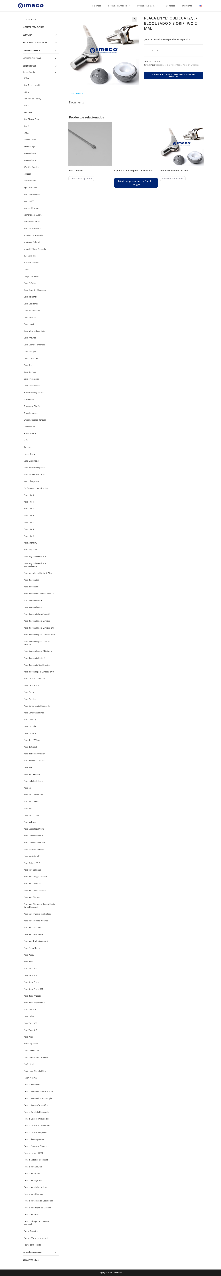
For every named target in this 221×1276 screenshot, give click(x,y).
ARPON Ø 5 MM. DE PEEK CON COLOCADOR (133, 170)
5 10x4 (26, 78)
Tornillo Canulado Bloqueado (36, 1112)
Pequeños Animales (32, 1252)
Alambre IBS (29, 201)
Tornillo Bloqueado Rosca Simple (38, 1098)
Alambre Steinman (32, 221)
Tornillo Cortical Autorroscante (37, 1125)
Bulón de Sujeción (31, 262)
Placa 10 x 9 (29, 536)
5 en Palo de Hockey (32, 98)
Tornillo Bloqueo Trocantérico (36, 1105)
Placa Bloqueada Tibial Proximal (37, 665)
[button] (134, 19)
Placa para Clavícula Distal (35, 890)
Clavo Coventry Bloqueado (35, 290)
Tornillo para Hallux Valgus (35, 1187)
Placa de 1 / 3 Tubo (32, 740)
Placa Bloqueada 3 (31, 580)
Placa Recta (28, 961)
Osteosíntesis (161, 64)
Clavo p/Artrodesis (31, 358)
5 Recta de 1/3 (30, 153)
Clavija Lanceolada (31, 276)
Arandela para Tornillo (33, 235)
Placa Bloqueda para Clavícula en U (39, 671)
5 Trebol (27, 174)
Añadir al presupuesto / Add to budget (173, 75)
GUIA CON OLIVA (75, 170)
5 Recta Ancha (30, 139)
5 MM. (26, 133)
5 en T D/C (28, 112)
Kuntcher (27, 447)
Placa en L (28, 767)
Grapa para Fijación (32, 406)
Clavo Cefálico (30, 283)
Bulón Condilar (30, 256)
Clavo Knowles (30, 337)
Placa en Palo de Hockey (34, 781)
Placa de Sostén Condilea (34, 760)
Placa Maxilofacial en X (33, 835)
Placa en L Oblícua (190, 64)
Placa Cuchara (30, 733)
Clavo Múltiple (30, 351)
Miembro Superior (32, 58)
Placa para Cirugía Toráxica (35, 876)
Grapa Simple (29, 426)
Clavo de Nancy (30, 296)
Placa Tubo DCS (30, 1023)
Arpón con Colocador (33, 242)
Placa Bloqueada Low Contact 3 (37, 614)
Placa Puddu (29, 955)
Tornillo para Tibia (31, 1214)
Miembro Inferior (31, 50)
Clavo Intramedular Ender (35, 331)
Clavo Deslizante (31, 303)
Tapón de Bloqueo (31, 1050)
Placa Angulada (30, 549)
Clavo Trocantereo (31, 379)
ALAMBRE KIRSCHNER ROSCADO (174, 170)
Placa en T (28, 788)
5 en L (26, 92)
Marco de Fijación (31, 481)
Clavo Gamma (30, 317)
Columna (27, 35)
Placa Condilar (30, 699)
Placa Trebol (29, 1016)
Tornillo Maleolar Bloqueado (36, 1159)
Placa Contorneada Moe (34, 712)
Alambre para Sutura (33, 27)
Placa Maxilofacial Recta (34, 849)
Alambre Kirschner (32, 208)
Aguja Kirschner (30, 187)
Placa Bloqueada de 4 (33, 607)
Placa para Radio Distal (33, 934)
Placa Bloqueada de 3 (33, 600)
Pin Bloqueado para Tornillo (36, 488)
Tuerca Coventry (31, 1231)
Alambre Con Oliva (32, 194)
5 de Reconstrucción (32, 85)
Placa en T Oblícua (31, 801)
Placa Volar (28, 1037)
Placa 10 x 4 (29, 502)
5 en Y (26, 126)
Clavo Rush (28, 365)
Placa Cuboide (30, 726)
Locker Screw (29, 454)
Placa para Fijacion (31, 897)
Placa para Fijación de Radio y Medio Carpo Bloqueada (39, 905)
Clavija (26, 269)
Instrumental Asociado (35, 42)
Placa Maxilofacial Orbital (34, 842)
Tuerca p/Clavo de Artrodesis (36, 1238)
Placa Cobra (29, 692)
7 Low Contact (30, 180)
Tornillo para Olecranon (34, 1194)
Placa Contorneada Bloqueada (37, 706)
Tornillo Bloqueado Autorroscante (38, 1091)
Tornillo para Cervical (33, 1166)
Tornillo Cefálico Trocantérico (36, 1119)
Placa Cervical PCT (31, 685)
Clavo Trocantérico (32, 385)
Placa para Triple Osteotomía (36, 941)
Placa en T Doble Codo (33, 794)
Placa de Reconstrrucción (34, 753)
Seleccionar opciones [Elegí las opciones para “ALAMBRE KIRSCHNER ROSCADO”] (173, 178)
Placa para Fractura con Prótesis (37, 914)
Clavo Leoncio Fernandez (34, 344)
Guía (26, 440)
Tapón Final (29, 1064)
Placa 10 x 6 (29, 515)
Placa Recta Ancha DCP (33, 989)
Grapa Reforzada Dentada (35, 420)
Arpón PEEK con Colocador (35, 249)
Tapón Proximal (30, 1078)
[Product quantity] (152, 50)
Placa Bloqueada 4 (31, 586)
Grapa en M (29, 399)
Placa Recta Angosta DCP (34, 1002)
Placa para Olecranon (33, 927)
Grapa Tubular (30, 433)
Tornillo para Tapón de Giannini (37, 1207)
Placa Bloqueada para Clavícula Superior (37, 643)
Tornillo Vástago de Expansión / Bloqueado (37, 1223)
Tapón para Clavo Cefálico (35, 1071)
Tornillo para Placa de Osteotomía (38, 1200)
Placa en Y (28, 808)
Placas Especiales (31, 1043)
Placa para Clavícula (32, 883)
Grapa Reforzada (31, 413)
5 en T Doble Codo (31, 119)
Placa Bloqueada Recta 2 (34, 658)
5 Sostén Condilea (31, 167)
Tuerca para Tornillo (32, 1245)
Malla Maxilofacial (31, 461)
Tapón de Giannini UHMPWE (36, 1057)
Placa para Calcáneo (32, 870)
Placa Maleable (30, 822)
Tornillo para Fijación (33, 1180)
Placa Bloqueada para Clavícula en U (39, 634)
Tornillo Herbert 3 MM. (33, 1153)
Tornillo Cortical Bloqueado (35, 1132)
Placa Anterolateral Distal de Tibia (38, 573)
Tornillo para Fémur (32, 1173)
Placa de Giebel (30, 747)
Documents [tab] (77, 93)
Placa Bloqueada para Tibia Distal (38, 651)
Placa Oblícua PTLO (32, 863)
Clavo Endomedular (32, 310)
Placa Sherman (30, 1009)
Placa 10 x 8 (29, 529)
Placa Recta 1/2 (30, 968)
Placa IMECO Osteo (32, 815)
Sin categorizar (31, 1260)
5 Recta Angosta (30, 146)
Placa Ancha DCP (31, 543)
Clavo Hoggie (29, 324)
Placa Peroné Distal (32, 948)
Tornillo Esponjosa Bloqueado (36, 1146)
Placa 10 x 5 (29, 508)
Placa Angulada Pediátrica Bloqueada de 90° (35, 565)
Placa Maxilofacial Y (32, 856)
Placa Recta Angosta (32, 996)
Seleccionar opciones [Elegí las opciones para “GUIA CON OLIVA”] (81, 178)
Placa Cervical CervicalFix (34, 678)
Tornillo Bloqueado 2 (32, 1084)
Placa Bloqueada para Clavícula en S (39, 628)
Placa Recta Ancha (31, 982)
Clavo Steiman (30, 372)
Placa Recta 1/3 (30, 975)
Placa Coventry (30, 719)
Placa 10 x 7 (29, 522)
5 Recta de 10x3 (30, 160)
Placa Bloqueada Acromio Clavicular (39, 593)
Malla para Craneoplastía (34, 467)
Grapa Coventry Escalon (34, 392)
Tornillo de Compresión (34, 1139)
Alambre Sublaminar (32, 228)
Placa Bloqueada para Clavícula (37, 621)
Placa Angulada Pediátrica (35, 556)
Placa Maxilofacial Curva (34, 829)
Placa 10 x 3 (29, 495)
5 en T (26, 105)
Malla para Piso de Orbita (34, 474)
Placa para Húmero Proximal (36, 920)
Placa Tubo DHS (30, 1030)
